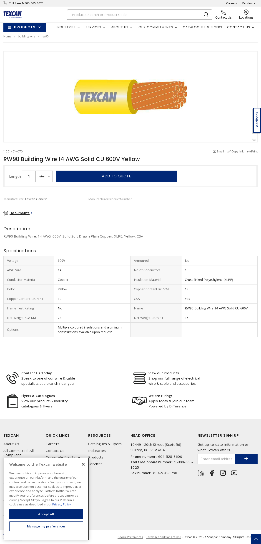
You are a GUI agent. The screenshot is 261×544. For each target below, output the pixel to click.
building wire (26, 36)
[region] (46, 499)
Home (7, 36)
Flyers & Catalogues (38, 395)
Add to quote (116, 176)
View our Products (163, 373)
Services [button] (93, 27)
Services (95, 464)
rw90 (45, 36)
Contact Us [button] (238, 27)
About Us (11, 444)
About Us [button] (119, 27)
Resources (99, 435)
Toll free (15, 3)
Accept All (46, 514)
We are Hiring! (160, 395)
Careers (232, 3)
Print (254, 151)
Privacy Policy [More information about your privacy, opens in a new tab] (61, 504)
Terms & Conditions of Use (163, 537)
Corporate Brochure (63, 457)
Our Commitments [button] (155, 27)
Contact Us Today (36, 373)
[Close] (83, 464)
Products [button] (24, 27)
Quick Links (58, 435)
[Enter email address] (216, 459)
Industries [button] (66, 27)
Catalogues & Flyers (202, 27)
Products (248, 3)
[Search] (139, 15)
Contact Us (55, 450)
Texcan (11, 435)
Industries (97, 450)
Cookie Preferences (130, 537)
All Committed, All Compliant (18, 452)
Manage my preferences (46, 526)
